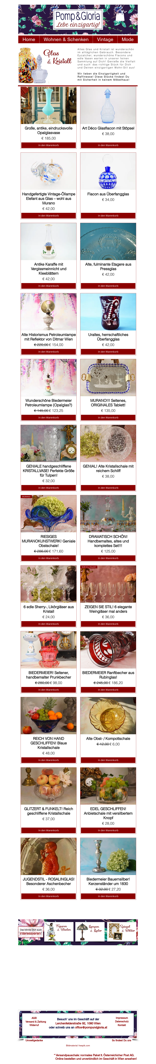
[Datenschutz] (121, 1021)
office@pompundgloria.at (91, 1027)
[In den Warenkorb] (48, 145)
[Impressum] (121, 1018)
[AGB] (34, 1018)
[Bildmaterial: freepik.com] (78, 1046)
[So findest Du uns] (121, 1040)
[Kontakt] (121, 1025)
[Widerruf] (34, 1025)
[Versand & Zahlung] (36, 1022)
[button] (120, 15)
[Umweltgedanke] (34, 1040)
